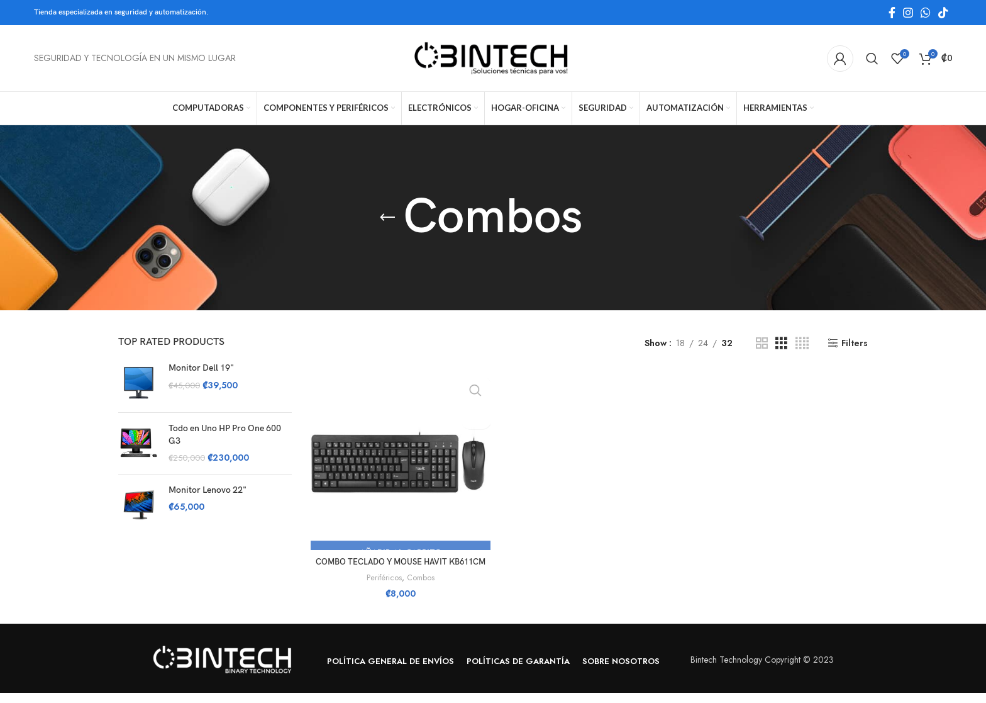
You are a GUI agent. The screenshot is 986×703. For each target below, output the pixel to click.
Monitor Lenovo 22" (207, 490)
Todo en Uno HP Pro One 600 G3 (225, 434)
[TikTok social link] (943, 12)
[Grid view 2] (762, 343)
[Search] (872, 58)
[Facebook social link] (892, 12)
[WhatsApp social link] (925, 12)
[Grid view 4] (802, 343)
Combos (420, 587)
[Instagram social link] (908, 12)
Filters (854, 343)
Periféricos (382, 587)
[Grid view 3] (781, 343)
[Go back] (387, 217)
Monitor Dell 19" (201, 368)
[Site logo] (493, 57)
